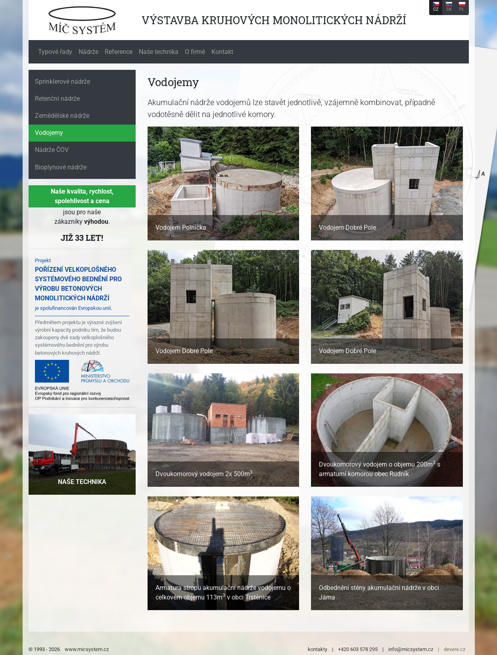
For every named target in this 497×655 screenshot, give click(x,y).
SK (449, 7)
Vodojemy (49, 132)
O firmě (195, 52)
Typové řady (55, 52)
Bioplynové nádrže (60, 167)
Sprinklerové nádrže (62, 81)
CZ (436, 7)
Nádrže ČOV (52, 150)
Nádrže (88, 52)
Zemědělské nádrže (62, 115)
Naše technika (158, 52)
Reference (118, 52)
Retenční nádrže (57, 98)
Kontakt (222, 52)
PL (462, 7)
